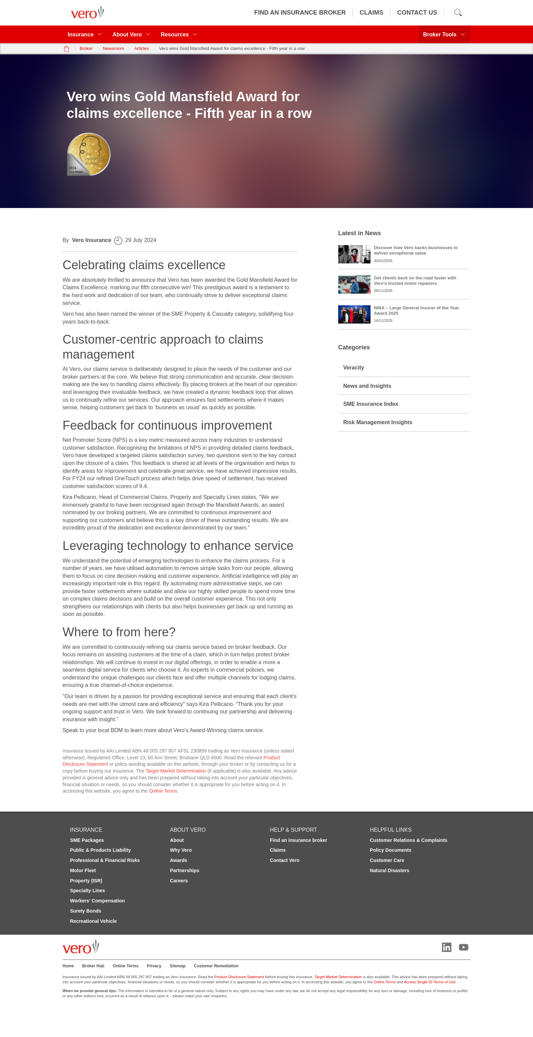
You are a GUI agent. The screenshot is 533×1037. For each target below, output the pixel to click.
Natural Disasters (389, 870)
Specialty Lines (87, 890)
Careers (179, 880)
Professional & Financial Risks (105, 860)
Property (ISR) (86, 880)
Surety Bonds (85, 911)
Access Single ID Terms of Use (429, 982)
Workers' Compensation (97, 900)
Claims (278, 850)
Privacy (154, 966)
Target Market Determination (175, 771)
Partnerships (184, 870)
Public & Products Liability (100, 850)
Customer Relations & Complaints (408, 840)
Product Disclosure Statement (239, 977)
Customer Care (387, 860)
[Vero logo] (86, 12)
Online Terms (163, 791)
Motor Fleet (83, 870)
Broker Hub (93, 966)
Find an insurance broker (298, 840)
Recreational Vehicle (93, 921)
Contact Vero (284, 860)
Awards (178, 860)
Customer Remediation (216, 966)
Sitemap (178, 966)
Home (68, 966)
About (177, 840)
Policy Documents (390, 850)
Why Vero (181, 850)
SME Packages (87, 840)
